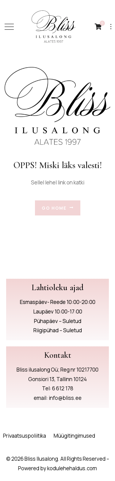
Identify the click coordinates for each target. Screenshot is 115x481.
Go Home (58, 208)
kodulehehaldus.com (72, 468)
